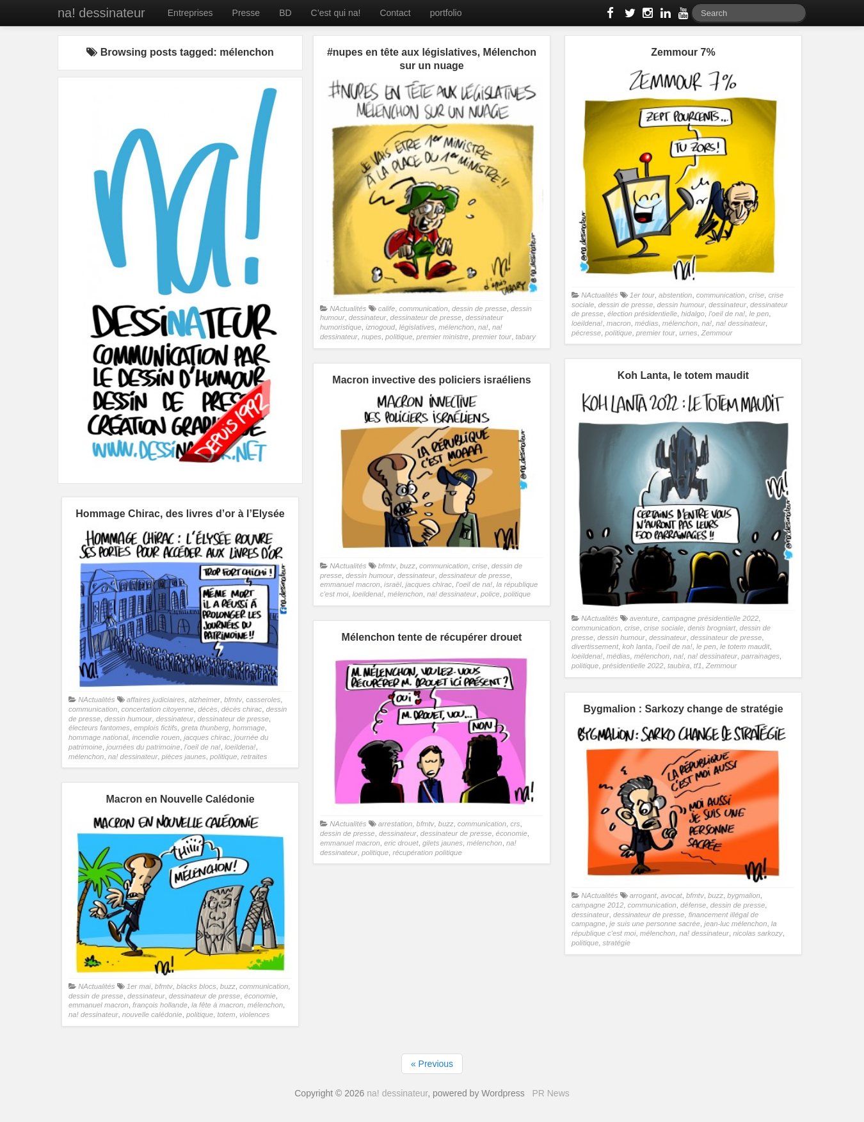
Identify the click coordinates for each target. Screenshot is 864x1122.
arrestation (395, 824)
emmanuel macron (350, 584)
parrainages (760, 656)
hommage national (98, 737)
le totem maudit (744, 646)
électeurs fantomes (99, 728)
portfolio (446, 13)
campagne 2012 (597, 905)
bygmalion (743, 895)
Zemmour (716, 333)
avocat (671, 895)
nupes (371, 337)
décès (207, 709)
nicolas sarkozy (757, 933)
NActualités (348, 308)
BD (285, 13)
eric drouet (401, 843)
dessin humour (681, 305)
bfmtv (387, 566)
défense (693, 905)
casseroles (263, 699)
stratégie (616, 943)
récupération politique (426, 852)
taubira (679, 665)
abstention (675, 295)
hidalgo (693, 313)
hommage (248, 728)
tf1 (698, 665)
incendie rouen (156, 737)
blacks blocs (196, 986)
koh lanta (637, 646)
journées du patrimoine (143, 747)
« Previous (432, 1064)
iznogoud (380, 327)
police (490, 594)
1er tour (642, 295)
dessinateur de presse (425, 317)
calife (386, 308)
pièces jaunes (183, 756)
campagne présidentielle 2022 (710, 618)
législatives (416, 327)
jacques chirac (428, 584)
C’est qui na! (336, 13)
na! (483, 327)
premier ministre (442, 337)
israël (392, 584)
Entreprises (190, 13)
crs (515, 824)
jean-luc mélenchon (735, 923)
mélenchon (456, 327)
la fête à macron (217, 1005)
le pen (759, 313)
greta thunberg (204, 728)
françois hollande (160, 1005)
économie (511, 833)
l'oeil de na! (726, 313)
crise (756, 295)
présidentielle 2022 (633, 665)
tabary (525, 337)
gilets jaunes (442, 843)
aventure (644, 618)
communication (423, 308)
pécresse (586, 333)
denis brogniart (711, 628)
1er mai (139, 986)
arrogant (643, 895)
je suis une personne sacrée (654, 923)
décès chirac (241, 709)
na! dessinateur (101, 13)
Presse (246, 13)
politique (398, 337)
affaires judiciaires (156, 699)
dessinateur (368, 317)
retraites (254, 756)
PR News (550, 1093)
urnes (688, 333)
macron (619, 323)
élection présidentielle (642, 313)
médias (647, 323)
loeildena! (587, 323)
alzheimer (204, 699)
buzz (407, 566)
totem (226, 1014)
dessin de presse (479, 308)
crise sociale (664, 628)
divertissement (595, 646)
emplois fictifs (155, 728)
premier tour (491, 337)
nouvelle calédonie (152, 1014)
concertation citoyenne (157, 709)
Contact (395, 13)
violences (254, 1014)
